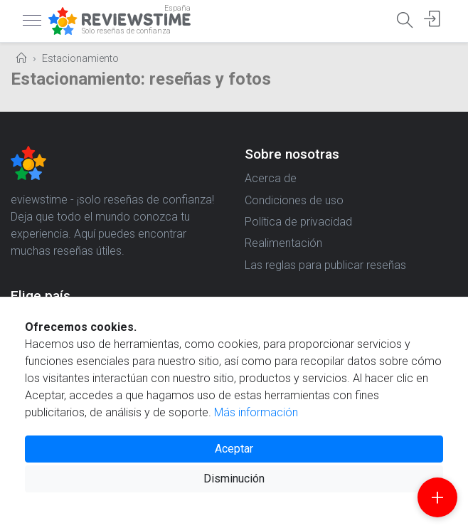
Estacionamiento (80, 59)
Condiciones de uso (294, 200)
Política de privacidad (298, 221)
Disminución (234, 478)
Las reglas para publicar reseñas (325, 265)
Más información (256, 412)
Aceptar (234, 448)
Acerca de (271, 178)
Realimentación (283, 243)
